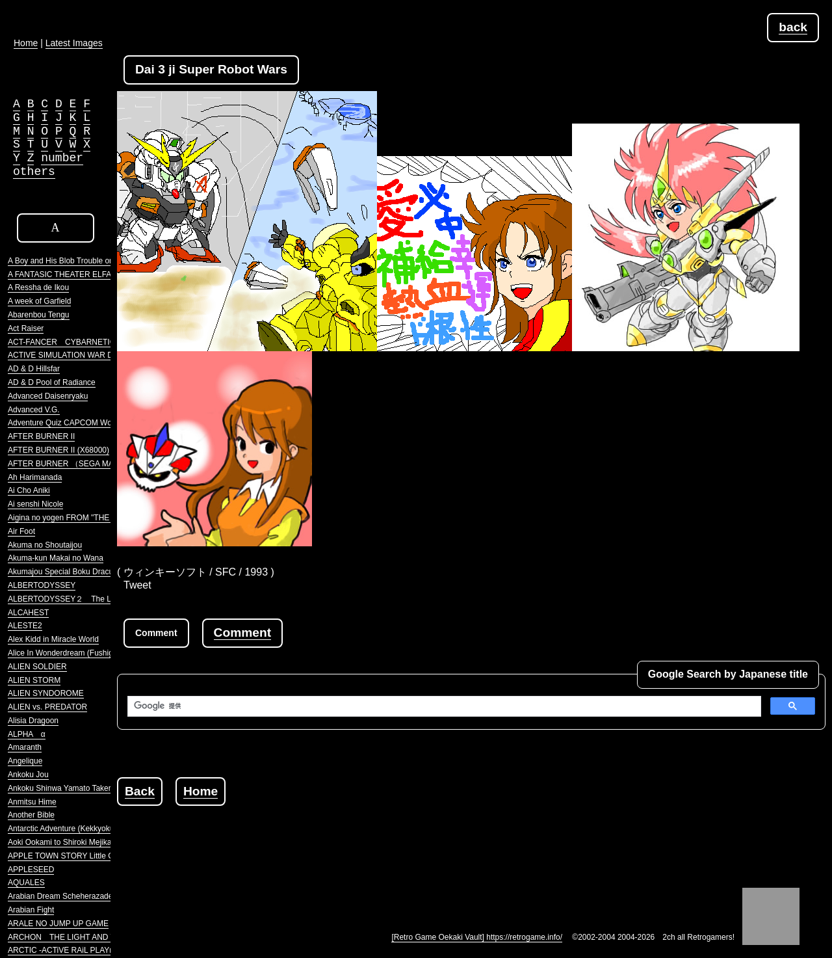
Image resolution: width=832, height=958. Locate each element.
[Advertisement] (353, 835)
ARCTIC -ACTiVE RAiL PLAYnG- (65, 950)
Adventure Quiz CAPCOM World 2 (67, 422)
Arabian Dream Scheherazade (60, 896)
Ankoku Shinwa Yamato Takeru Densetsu (79, 788)
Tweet (137, 585)
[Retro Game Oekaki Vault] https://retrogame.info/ (476, 937)
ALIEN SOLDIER (37, 666)
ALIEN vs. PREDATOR (47, 707)
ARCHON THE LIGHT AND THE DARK (79, 937)
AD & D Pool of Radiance (52, 382)
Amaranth (25, 747)
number (62, 158)
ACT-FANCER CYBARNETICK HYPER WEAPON (97, 342)
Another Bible (31, 814)
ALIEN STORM (34, 680)
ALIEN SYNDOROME (46, 693)
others (34, 171)
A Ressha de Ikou (38, 287)
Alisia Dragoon (33, 720)
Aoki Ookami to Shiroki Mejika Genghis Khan (85, 842)
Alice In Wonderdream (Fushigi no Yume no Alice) (93, 653)
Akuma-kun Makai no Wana (55, 558)
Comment (242, 632)
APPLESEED (31, 869)
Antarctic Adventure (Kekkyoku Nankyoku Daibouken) (100, 828)
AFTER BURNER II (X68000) (58, 450)
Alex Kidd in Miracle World (53, 639)
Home (200, 791)
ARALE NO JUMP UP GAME (58, 923)
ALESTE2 (25, 625)
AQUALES (26, 882)
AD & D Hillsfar (34, 368)
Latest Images (74, 43)
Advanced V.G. (34, 409)
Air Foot (21, 531)
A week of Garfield (39, 301)
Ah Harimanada (35, 477)
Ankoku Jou (28, 774)
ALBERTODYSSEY (41, 585)
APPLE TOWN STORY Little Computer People (88, 855)
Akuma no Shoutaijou (45, 545)
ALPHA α (27, 734)
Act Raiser (26, 328)
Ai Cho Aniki (29, 490)
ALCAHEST (28, 612)
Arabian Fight (31, 909)
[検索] (443, 706)
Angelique (25, 760)
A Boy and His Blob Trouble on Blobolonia (80, 260)
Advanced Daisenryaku (48, 396)
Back (140, 791)
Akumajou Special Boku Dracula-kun (71, 571)
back (793, 27)
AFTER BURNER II (41, 436)
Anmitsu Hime (32, 801)
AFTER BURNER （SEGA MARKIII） (73, 463)
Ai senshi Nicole (35, 504)
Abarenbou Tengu (39, 314)
